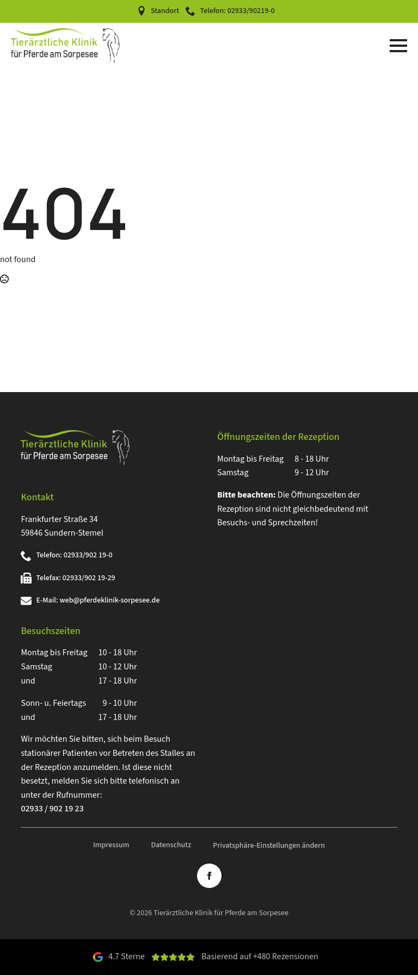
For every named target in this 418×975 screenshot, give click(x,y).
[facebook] (209, 876)
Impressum (111, 845)
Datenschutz (171, 845)
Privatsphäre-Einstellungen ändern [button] (269, 845)
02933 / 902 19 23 (52, 809)
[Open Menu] (398, 45)
